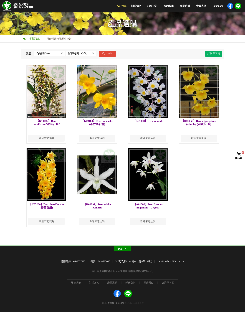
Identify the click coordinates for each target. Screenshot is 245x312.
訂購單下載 (213, 53)
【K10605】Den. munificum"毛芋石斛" (46, 122)
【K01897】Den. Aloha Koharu (97, 206)
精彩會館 (139, 303)
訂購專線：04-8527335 (73, 261)
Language (217, 6)
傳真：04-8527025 (100, 261)
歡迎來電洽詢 (46, 138)
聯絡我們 (130, 283)
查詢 (110, 53)
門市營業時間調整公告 (58, 38)
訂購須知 (94, 283)
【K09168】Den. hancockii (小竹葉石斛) (97, 122)
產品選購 (185, 6)
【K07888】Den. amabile (148, 120)
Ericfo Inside (130, 303)
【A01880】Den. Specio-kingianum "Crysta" (148, 206)
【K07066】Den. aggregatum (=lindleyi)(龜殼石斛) (198, 122)
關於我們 (136, 6)
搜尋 (123, 6)
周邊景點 (149, 283)
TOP (120, 248)
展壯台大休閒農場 (23, 7)
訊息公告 (152, 6)
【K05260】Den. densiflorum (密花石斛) (46, 206)
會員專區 (201, 6)
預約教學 (169, 6)
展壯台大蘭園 (20, 4)
